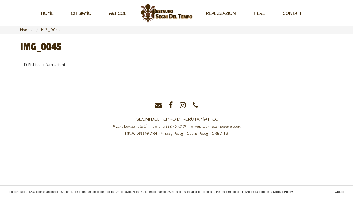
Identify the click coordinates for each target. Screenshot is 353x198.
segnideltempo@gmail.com (221, 126)
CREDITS (220, 133)
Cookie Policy (197, 133)
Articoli (118, 13)
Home (47, 13)
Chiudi (339, 191)
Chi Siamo (81, 13)
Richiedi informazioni (44, 64)
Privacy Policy (172, 133)
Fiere (259, 13)
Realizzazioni (221, 13)
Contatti (292, 13)
